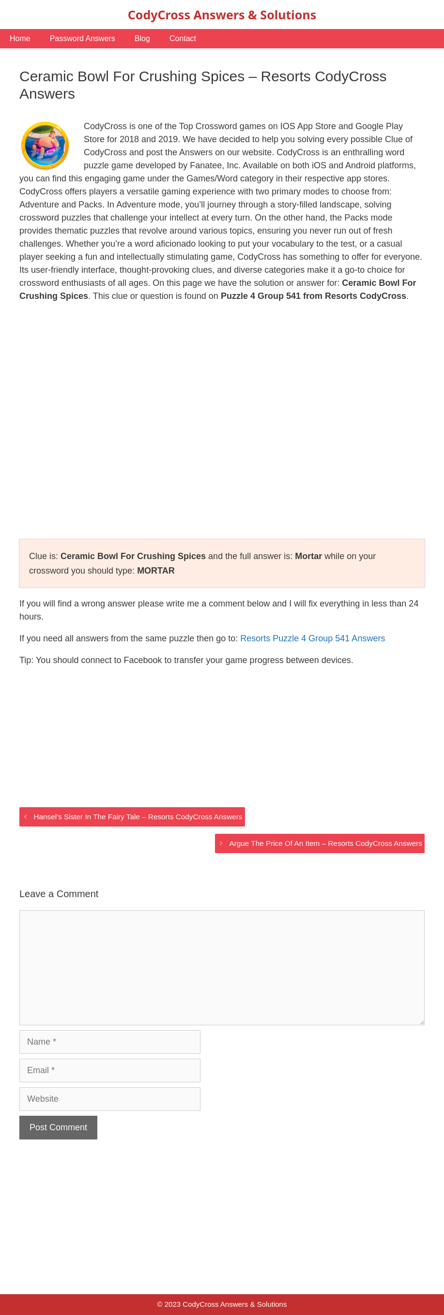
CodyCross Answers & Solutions (222, 14)
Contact (182, 38)
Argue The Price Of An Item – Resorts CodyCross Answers (326, 843)
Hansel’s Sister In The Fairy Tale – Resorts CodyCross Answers (137, 817)
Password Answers (82, 38)
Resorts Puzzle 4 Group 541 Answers (312, 638)
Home (20, 38)
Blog (142, 38)
